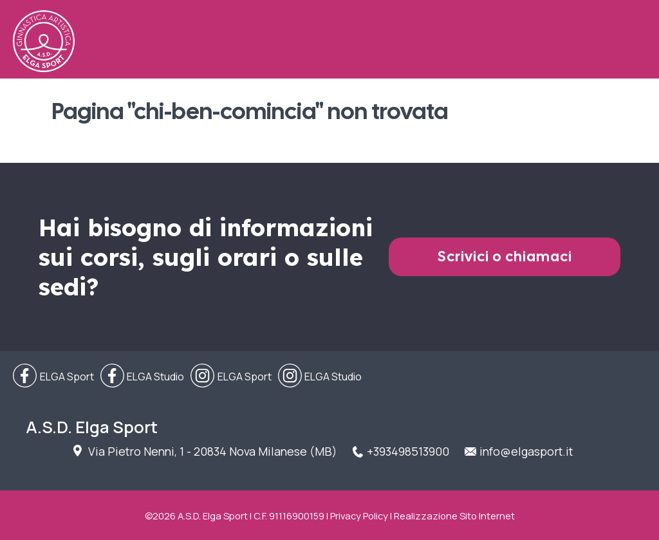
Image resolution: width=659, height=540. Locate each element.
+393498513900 (408, 451)
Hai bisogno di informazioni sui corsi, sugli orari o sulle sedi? (206, 256)
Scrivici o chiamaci (505, 256)
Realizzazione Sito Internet (454, 515)
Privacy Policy (359, 515)
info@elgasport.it (526, 451)
